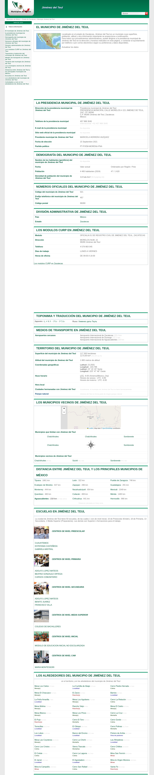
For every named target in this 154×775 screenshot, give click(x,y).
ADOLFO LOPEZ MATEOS (46, 571)
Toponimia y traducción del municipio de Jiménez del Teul (83, 316)
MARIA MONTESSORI (44, 667)
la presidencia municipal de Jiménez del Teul (73, 102)
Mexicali (113, 490)
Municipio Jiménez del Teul (46, 19)
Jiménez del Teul (52, 7)
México (83, 217)
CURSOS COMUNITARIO (46, 577)
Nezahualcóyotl (79, 490)
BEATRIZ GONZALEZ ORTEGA (48, 574)
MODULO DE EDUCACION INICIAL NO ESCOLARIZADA (60, 646)
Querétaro (39, 494)
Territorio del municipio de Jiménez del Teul (72, 348)
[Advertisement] (91, 75)
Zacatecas (84, 222)
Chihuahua (77, 499)
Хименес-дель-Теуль (87, 321)
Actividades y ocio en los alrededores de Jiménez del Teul (17, 83)
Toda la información (15, 27)
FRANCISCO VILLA (43, 605)
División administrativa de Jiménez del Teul (71, 211)
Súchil (75, 461)
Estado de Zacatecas (29, 19)
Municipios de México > (14, 19)
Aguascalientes (42, 499)
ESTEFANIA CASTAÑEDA (46, 546)
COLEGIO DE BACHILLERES (48, 627)
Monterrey (39, 490)
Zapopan (76, 485)
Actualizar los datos (70, 47)
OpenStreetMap (107, 428)
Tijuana (38, 480)
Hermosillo (115, 499)
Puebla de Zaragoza (119, 480)
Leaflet (90, 428)
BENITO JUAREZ (42, 602)
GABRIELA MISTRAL (44, 549)
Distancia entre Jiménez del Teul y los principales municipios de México (17, 71)
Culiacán (76, 494)
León (74, 480)
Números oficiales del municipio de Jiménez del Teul (79, 186)
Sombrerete (129, 437)
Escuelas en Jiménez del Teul (60, 511)
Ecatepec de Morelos (44, 485)
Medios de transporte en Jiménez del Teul (71, 330)
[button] (64, 409)
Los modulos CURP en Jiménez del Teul (68, 230)
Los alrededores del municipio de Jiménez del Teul (78, 675)
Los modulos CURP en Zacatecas (48, 263)
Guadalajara (115, 485)
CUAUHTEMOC (42, 543)
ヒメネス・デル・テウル (54, 321)
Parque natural (42, 394)
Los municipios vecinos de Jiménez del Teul (71, 402)
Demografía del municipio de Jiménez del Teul (73, 154)
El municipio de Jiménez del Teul (62, 27)
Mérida (113, 494)
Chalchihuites (53, 437)
